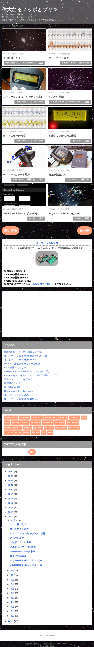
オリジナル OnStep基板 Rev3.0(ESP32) (25, 355)
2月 (13, 611)
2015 (11, 512)
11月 (13, 570)
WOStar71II (74, 427)
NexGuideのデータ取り (16, 174)
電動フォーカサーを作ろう (18, 379)
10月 (13, 575)
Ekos (84, 417)
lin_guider (35, 422)
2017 (11, 503)
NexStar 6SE (29, 63)
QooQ (52, 646)
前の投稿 (85, 230)
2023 (11, 476)
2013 (11, 621)
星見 (41, 63)
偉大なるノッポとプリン (30, 9)
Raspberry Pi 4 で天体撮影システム (23, 351)
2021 (11, 485)
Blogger (52, 635)
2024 (11, 471)
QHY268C (38, 427)
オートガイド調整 (59, 58)
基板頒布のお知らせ (43, 284)
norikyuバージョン (13, 427)
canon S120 (37, 417)
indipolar (16, 422)
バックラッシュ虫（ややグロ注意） (23, 96)
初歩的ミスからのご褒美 (62, 135)
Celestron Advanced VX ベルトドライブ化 (26, 371)
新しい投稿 (10, 230)
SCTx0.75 (49, 427)
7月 (13, 588)
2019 (11, 494)
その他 (32, 218)
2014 (11, 516)
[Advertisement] (47, 314)
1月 (13, 615)
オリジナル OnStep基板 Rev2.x (21, 359)
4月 (13, 602)
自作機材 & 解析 (12, 387)
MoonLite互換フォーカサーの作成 (22, 363)
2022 (11, 480)
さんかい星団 (56, 96)
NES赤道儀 (48, 422)
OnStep (27, 427)
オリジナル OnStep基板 (17, 395)
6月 (13, 593)
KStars (25, 422)
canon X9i (74, 417)
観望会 (26, 432)
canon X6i (62, 417)
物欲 (50, 432)
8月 (13, 584)
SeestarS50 (61, 427)
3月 (13, 606)
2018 (11, 498)
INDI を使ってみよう (15, 367)
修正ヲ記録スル (57, 174)
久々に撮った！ (12, 58)
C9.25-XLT (24, 417)
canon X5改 (50, 417)
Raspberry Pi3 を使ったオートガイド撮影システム (31, 375)
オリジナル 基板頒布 (47, 243)
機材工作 (76, 141)
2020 (11, 489)
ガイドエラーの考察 (14, 135)
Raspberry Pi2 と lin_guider (19, 391)
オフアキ (9, 432)
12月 (13, 520)
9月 (13, 579)
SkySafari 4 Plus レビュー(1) (65, 213)
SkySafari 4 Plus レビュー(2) (20, 213)
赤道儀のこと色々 (13, 383)
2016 (11, 507)
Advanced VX (12, 63)
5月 (13, 597)
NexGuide (84, 63)
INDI (7, 422)
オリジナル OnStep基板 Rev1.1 (21, 399)
